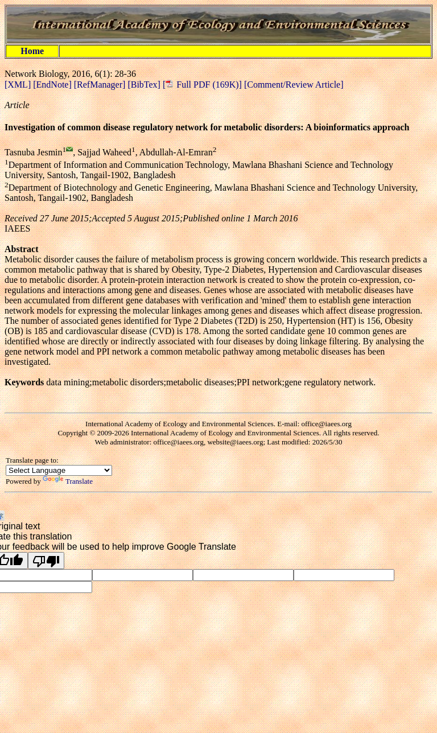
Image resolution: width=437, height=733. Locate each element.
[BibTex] (145, 84)
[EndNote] (53, 84)
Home (32, 51)
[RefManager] (101, 84)
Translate (68, 481)
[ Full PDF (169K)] (202, 84)
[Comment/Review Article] (293, 84)
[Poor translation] (46, 560)
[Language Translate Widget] (59, 470)
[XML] (19, 84)
